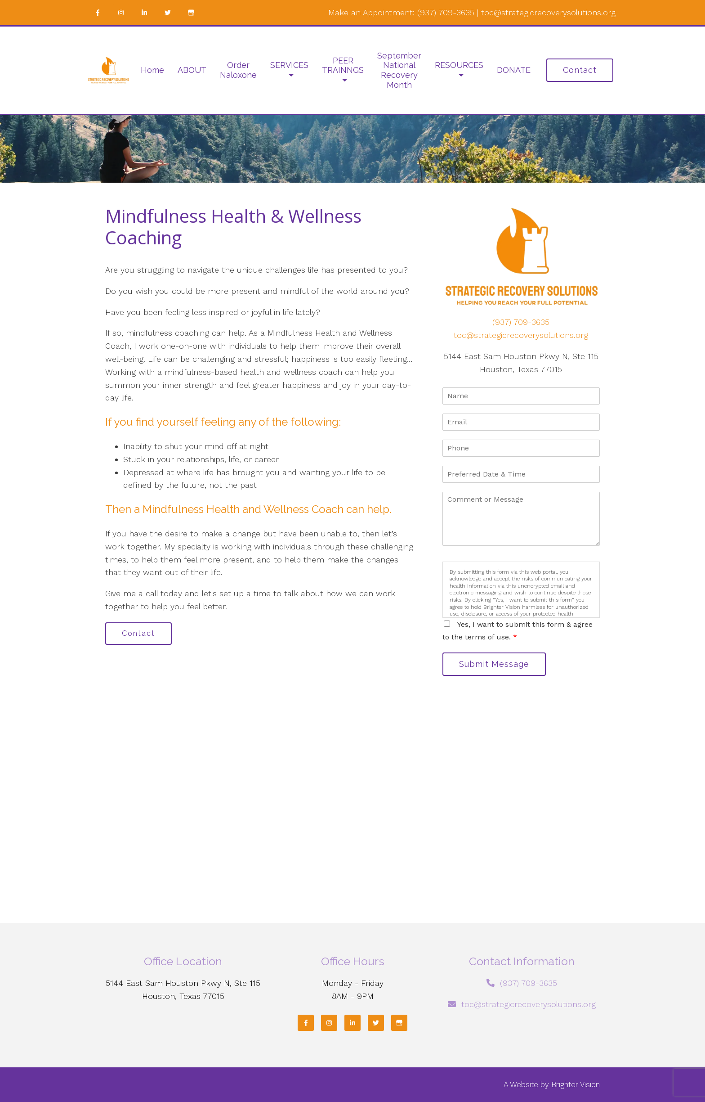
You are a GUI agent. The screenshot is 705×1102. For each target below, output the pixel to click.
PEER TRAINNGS (343, 65)
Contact (580, 70)
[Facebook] (97, 12)
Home (152, 70)
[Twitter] (168, 12)
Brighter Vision (575, 1084)
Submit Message (494, 664)
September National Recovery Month (399, 70)
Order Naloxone (238, 70)
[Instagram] (121, 12)
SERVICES (289, 65)
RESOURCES (459, 65)
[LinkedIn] (144, 12)
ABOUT (192, 70)
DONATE (514, 70)
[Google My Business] (191, 12)
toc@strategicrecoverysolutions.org (548, 12)
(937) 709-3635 (445, 12)
